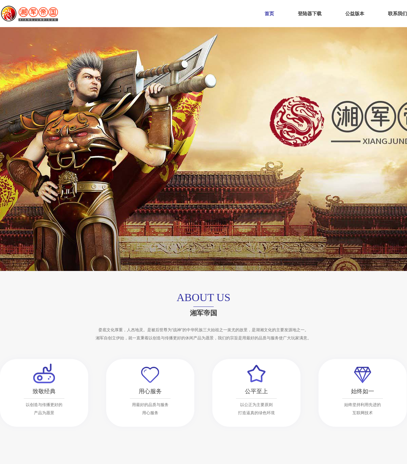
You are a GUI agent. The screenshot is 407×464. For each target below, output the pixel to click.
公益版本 (354, 13)
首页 (269, 13)
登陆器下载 (310, 13)
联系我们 (397, 13)
